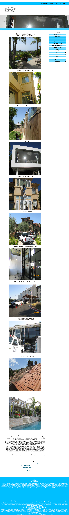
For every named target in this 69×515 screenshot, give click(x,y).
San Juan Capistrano (44, 486)
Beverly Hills (23, 489)
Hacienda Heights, (4, 490)
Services (8, 28)
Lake (18, 485)
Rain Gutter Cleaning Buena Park (40, 507)
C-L (61, 54)
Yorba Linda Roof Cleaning (56, 504)
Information (60, 59)
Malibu (46, 490)
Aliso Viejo (26, 483)
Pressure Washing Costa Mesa (36, 505)
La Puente (34, 490)
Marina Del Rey (56, 490)
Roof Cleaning (57, 36)
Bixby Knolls (28, 489)
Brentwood (32, 489)
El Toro (14, 484)
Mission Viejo (38, 485)
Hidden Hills (22, 490)
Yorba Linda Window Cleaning (57, 487)
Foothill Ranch (18, 484)
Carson (43, 489)
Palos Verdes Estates (9, 491)
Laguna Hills (4, 485)
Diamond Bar (61, 489)
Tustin (27, 487)
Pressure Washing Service (57, 45)
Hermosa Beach (17, 490)
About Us (57, 49)
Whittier (42, 492)
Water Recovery (57, 47)
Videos (12, 28)
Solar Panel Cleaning (57, 43)
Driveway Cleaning (18, 28)
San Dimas (45, 491)
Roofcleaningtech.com (25, 467)
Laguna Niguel (8, 485)
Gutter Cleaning (57, 34)
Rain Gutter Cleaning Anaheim (28, 507)
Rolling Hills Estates (33, 491)
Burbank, (36, 489)
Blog (24, 28)
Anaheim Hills (34, 483)
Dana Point (6, 484)
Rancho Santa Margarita (31, 486)
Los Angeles (42, 490)
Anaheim (37, 500)
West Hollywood (38, 492)
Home (4, 28)
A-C (61, 52)
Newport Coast (54, 485)
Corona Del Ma (55, 483)
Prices (33, 28)
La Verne (38, 490)
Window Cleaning (57, 41)
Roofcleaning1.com (25, 465)
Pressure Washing (57, 38)
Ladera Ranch (60, 484)
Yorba (37, 487)
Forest (20, 485)
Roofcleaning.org (25, 470)
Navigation (38, 28)
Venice (26, 492)
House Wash (28, 28)
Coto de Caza (64, 483)
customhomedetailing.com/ (33, 463)
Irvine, (49, 484)
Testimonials (60, 61)
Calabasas (40, 489)
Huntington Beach (38, 484)
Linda (40, 487)
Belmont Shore (15, 489)
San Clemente (38, 486)
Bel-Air (19, 489)
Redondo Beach (26, 491)
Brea (41, 483)
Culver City (57, 489)
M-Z (61, 56)
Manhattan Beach (50, 490)
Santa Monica (55, 491)
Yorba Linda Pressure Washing (46, 487)
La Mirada (30, 490)
